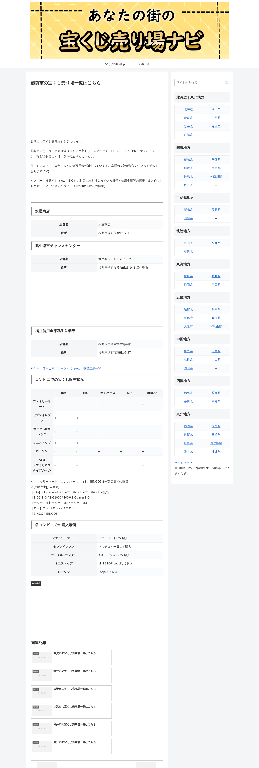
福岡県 (188, 426)
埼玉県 (188, 185)
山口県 (216, 359)
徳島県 (188, 393)
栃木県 (188, 168)
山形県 (216, 117)
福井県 (36, 583)
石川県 (188, 251)
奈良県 (216, 318)
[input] (202, 82)
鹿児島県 (216, 443)
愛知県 (216, 276)
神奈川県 (216, 176)
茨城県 (188, 159)
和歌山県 (216, 326)
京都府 (188, 318)
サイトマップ (183, 462)
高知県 (216, 401)
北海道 (188, 109)
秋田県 (216, 109)
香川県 (188, 401)
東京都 (216, 168)
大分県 (216, 426)
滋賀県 (188, 309)
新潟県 (188, 209)
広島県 (216, 351)
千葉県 (216, 159)
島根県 (188, 359)
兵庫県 (216, 309)
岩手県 (188, 126)
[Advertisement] (97, 112)
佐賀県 (188, 434)
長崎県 (188, 443)
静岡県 (188, 284)
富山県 (188, 243)
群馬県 (188, 176)
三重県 (216, 284)
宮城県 (188, 134)
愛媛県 (216, 393)
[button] (226, 83)
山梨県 (188, 218)
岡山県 (188, 368)
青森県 (188, 117)
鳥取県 (188, 351)
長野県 (216, 209)
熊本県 (188, 451)
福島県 (216, 126)
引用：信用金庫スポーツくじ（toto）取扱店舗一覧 (67, 368)
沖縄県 (216, 451)
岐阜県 (188, 276)
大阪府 (188, 326)
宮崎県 (216, 434)
